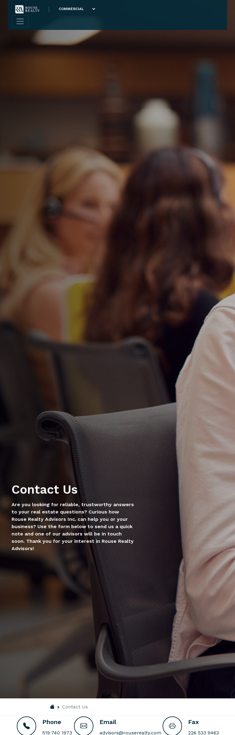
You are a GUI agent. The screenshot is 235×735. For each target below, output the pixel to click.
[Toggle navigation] (20, 21)
